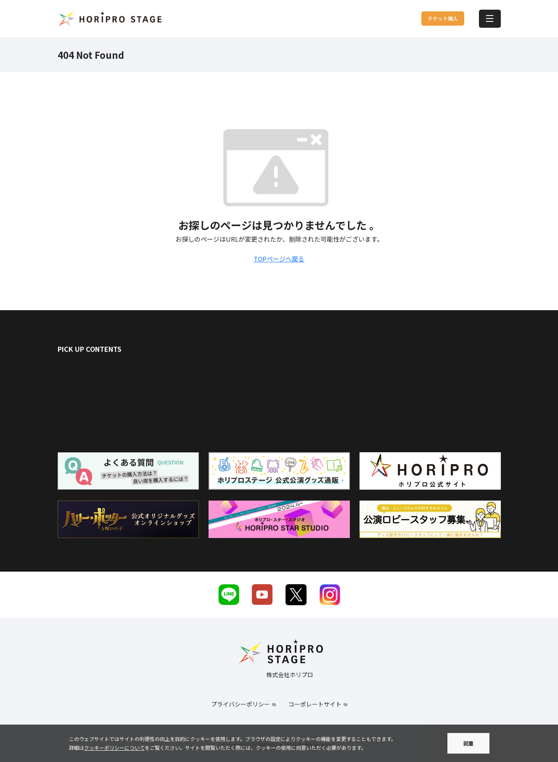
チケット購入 (422, 18)
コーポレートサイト (314, 704)
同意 (468, 743)
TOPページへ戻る (279, 258)
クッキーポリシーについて (114, 747)
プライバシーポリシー (240, 704)
